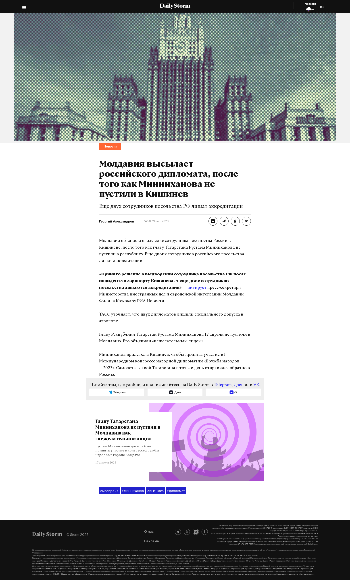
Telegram (223, 385)
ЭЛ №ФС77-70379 (292, 528)
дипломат (176, 491)
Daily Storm (175, 6)
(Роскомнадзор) (255, 528)
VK (256, 385)
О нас (149, 531)
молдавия (109, 491)
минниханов (133, 491)
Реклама (151, 541)
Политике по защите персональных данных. (298, 536)
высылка (155, 491)
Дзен (239, 385)
